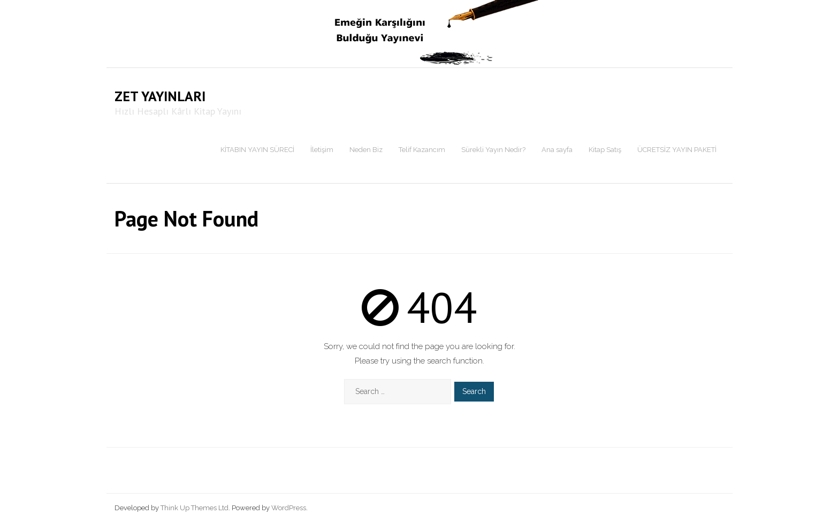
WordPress (288, 508)
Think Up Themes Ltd (194, 508)
